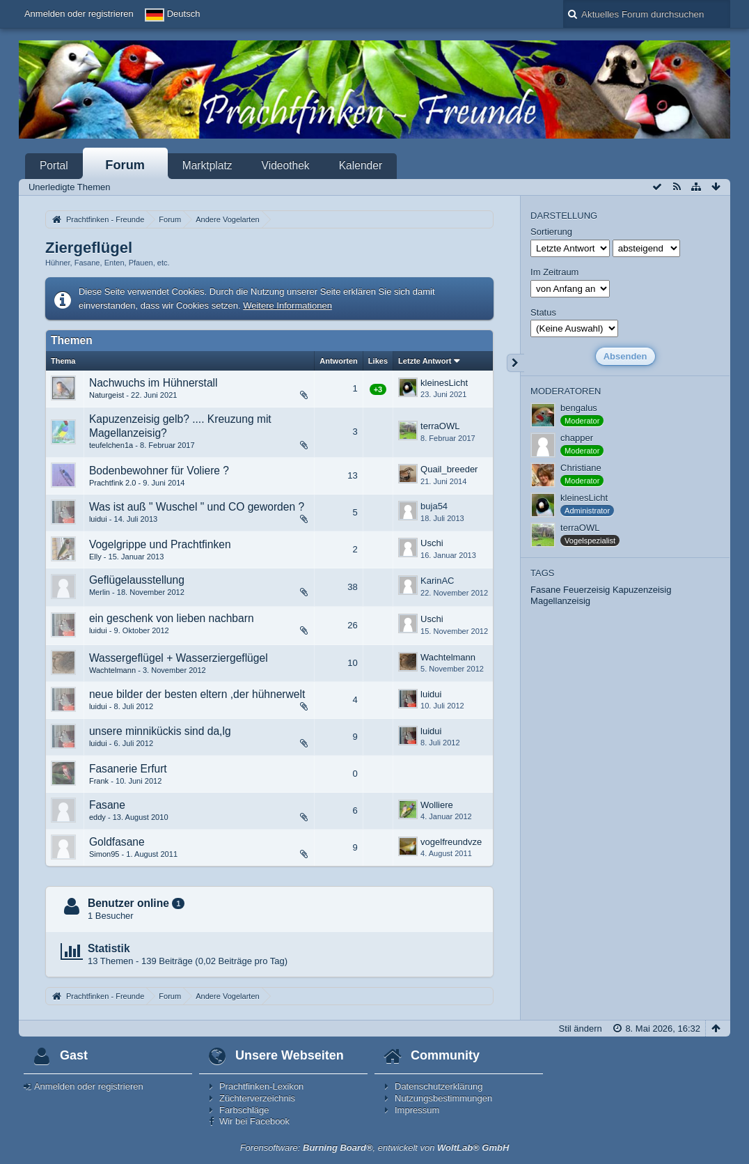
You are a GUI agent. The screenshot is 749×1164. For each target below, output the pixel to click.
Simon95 (104, 854)
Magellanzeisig (560, 601)
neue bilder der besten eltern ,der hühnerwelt (197, 694)
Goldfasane (117, 842)
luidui (98, 519)
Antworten (339, 361)
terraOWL (439, 426)
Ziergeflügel (88, 247)
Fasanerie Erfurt (128, 769)
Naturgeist (106, 395)
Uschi (431, 543)
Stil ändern (580, 1028)
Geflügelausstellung (136, 580)
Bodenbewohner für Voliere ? (159, 470)
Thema (63, 361)
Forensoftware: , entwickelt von (375, 1147)
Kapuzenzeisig (642, 589)
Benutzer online (128, 903)
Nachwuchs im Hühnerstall (153, 383)
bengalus (578, 408)
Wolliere (436, 805)
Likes (378, 361)
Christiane (580, 468)
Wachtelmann (112, 670)
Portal (54, 165)
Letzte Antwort (424, 361)
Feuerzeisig (586, 589)
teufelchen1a (111, 445)
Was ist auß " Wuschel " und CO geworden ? (196, 507)
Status (543, 312)
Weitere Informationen (287, 305)
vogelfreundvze (451, 842)
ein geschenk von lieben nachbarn (171, 618)
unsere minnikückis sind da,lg (160, 731)
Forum (125, 165)
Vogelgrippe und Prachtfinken (160, 544)
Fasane (107, 805)
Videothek (286, 165)
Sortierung (551, 231)
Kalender (360, 165)
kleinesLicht (444, 383)
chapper (576, 438)
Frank (99, 781)
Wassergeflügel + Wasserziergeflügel (178, 658)
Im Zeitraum (554, 272)
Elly (95, 556)
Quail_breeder (449, 469)
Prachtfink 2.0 (112, 483)
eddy (97, 817)
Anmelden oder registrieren (79, 13)
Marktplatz (207, 165)
